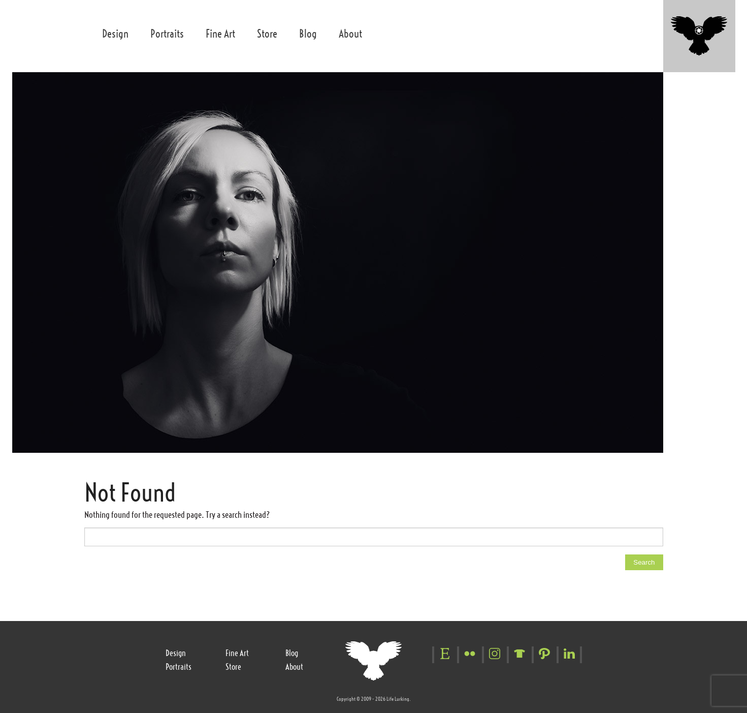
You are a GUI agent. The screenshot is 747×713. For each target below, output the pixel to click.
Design (115, 34)
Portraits (167, 34)
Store (267, 34)
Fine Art (220, 34)
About (350, 34)
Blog (308, 34)
